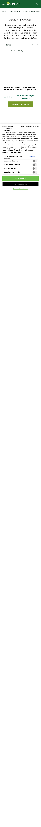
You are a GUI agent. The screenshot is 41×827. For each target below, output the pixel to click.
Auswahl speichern (20, 184)
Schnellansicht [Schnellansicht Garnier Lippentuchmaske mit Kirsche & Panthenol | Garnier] (20, 104)
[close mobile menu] (3, 4)
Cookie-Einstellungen (20, 189)
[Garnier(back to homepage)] (12, 4)
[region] (20, 475)
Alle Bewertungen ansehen (26, 97)
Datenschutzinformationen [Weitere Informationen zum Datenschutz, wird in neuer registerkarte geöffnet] (13, 150)
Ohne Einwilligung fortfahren (30, 126)
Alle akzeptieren (20, 178)
